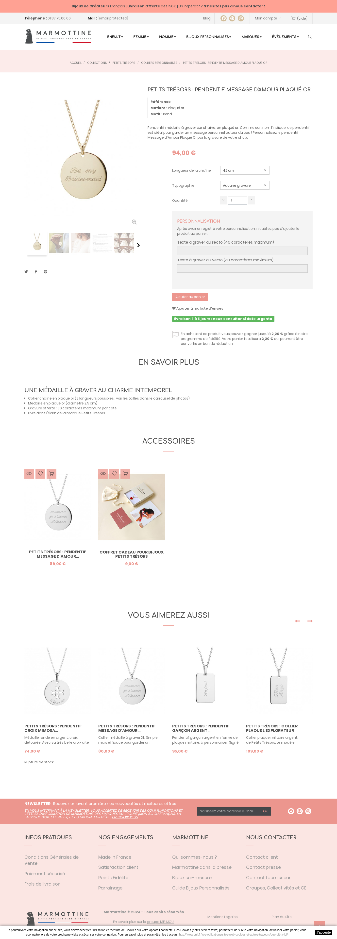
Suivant (138, 245)
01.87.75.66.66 (59, 18)
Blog (207, 18)
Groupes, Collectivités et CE (276, 888)
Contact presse (263, 867)
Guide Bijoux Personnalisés (201, 888)
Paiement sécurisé (44, 874)
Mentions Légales (222, 916)
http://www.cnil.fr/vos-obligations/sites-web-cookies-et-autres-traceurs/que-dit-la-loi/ (233, 934)
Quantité (180, 200)
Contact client (262, 857)
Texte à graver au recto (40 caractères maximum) (225, 242)
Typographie (183, 185)
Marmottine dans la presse (202, 867)
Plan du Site (282, 916)
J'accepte (323, 932)
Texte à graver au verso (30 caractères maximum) (225, 260)
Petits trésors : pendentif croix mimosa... (53, 728)
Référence (161, 101)
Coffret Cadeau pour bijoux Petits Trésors (132, 554)
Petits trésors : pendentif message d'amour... (57, 554)
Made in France (114, 857)
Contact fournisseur (268, 877)
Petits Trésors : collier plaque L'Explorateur (272, 728)
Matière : (159, 107)
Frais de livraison (42, 884)
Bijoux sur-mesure (192, 877)
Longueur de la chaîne (192, 170)
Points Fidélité (113, 877)
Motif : (156, 114)
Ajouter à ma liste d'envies (197, 308)
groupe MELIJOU (160, 921)
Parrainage (110, 888)
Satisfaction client (118, 867)
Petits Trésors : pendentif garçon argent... (200, 728)
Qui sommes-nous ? (194, 857)
